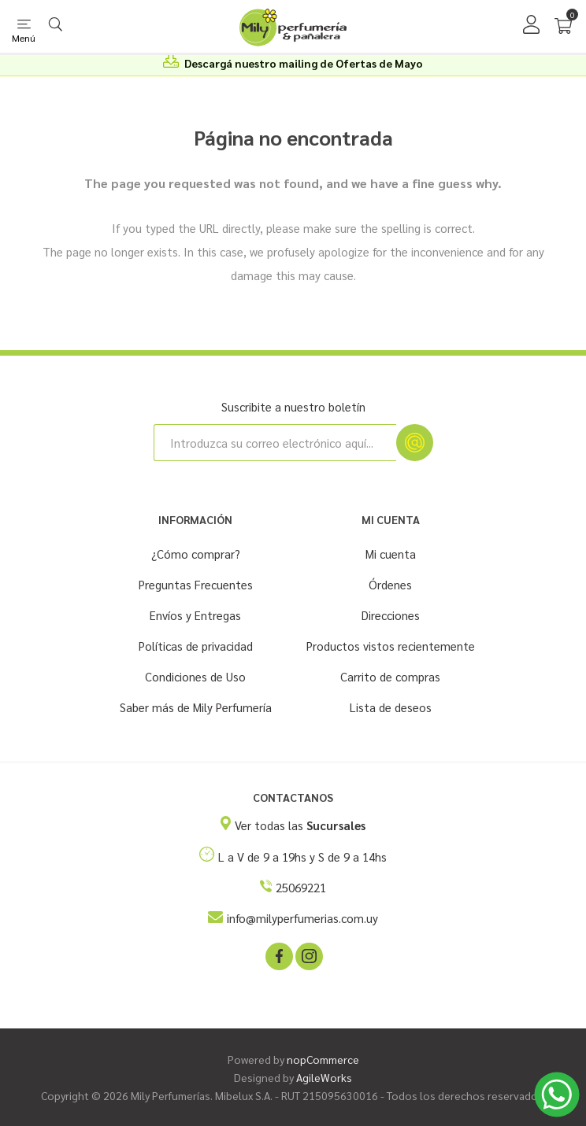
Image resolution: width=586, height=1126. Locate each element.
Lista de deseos (391, 707)
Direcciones (391, 614)
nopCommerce (323, 1059)
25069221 (301, 887)
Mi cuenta (390, 553)
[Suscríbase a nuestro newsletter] (275, 442)
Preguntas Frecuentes (196, 584)
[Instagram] (308, 955)
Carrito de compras (390, 676)
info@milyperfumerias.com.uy (302, 917)
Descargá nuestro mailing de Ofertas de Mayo (303, 63)
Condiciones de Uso (195, 676)
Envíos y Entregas (195, 614)
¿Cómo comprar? (195, 553)
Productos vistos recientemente (390, 645)
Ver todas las (300, 825)
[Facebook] (278, 955)
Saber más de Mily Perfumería (196, 707)
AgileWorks (324, 1077)
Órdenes (390, 584)
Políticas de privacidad (196, 645)
